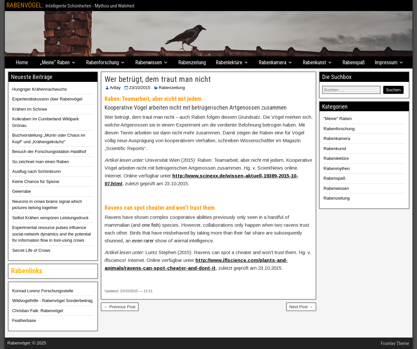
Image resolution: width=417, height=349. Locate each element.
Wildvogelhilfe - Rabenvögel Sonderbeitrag (52, 300)
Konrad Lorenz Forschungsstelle (42, 290)
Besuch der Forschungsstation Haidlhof (49, 151)
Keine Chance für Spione (36, 181)
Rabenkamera (272, 62)
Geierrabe (21, 191)
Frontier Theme (395, 343)
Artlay (115, 87)
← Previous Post (120, 306)
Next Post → (301, 306)
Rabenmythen (337, 168)
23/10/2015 (139, 87)
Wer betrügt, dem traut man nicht (158, 79)
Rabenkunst (314, 62)
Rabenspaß (353, 62)
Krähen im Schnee (29, 109)
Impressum (386, 62)
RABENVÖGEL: (24, 5)
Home (22, 62)
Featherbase (24, 320)
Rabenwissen (148, 62)
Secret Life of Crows (31, 250)
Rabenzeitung (192, 62)
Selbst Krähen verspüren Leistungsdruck (50, 217)
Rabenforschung (102, 62)
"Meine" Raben (338, 118)
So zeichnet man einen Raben (40, 161)
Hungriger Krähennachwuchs (39, 89)
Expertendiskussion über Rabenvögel (47, 99)
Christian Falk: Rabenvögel (37, 310)
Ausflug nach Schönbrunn (36, 171)
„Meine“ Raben (55, 62)
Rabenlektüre (229, 62)
